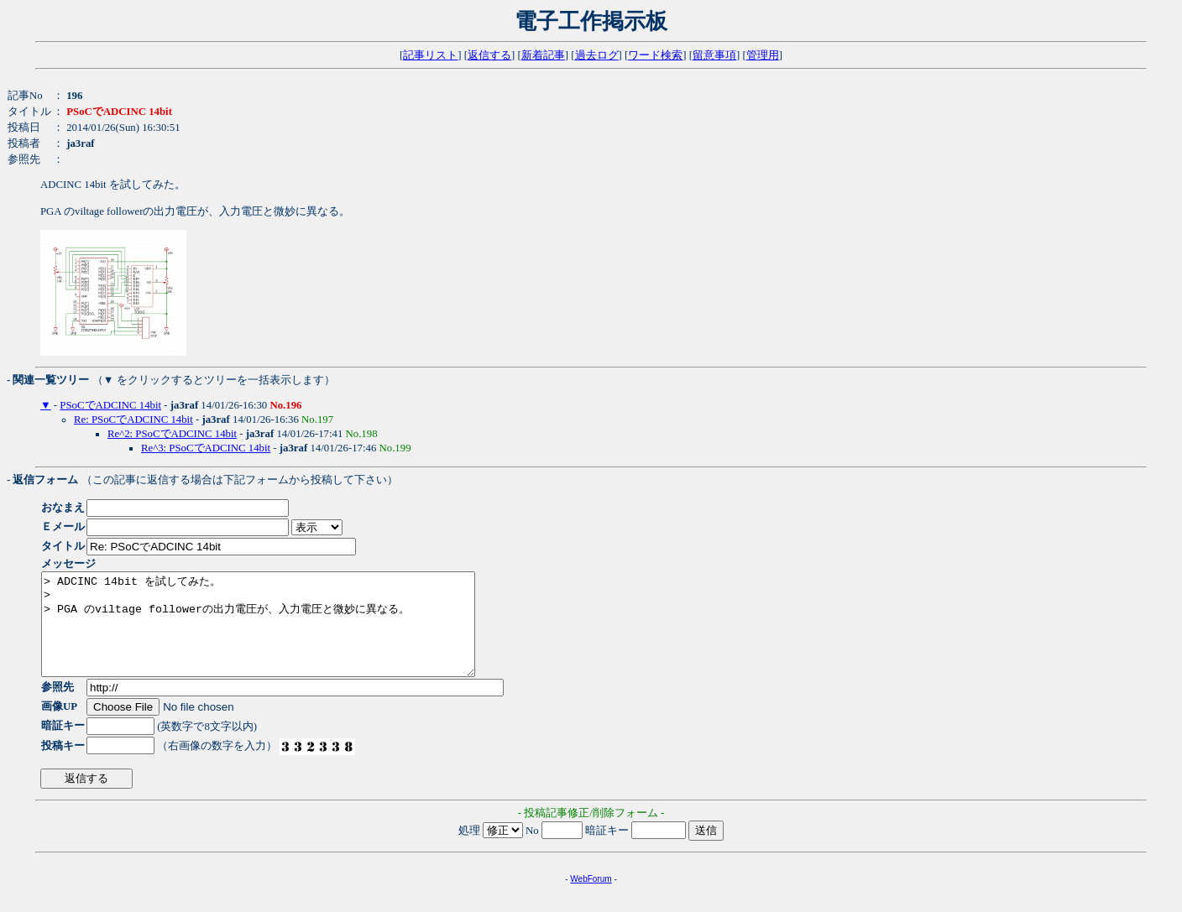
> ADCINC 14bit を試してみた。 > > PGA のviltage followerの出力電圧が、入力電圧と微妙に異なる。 (284, 634)
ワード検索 (655, 55)
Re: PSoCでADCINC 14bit (133, 419)
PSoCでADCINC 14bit (110, 405)
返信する (489, 55)
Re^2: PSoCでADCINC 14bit (172, 434)
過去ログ (597, 55)
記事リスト (430, 55)
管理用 (762, 55)
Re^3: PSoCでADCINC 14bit (205, 448)
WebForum (590, 899)
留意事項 (714, 55)
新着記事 (543, 55)
